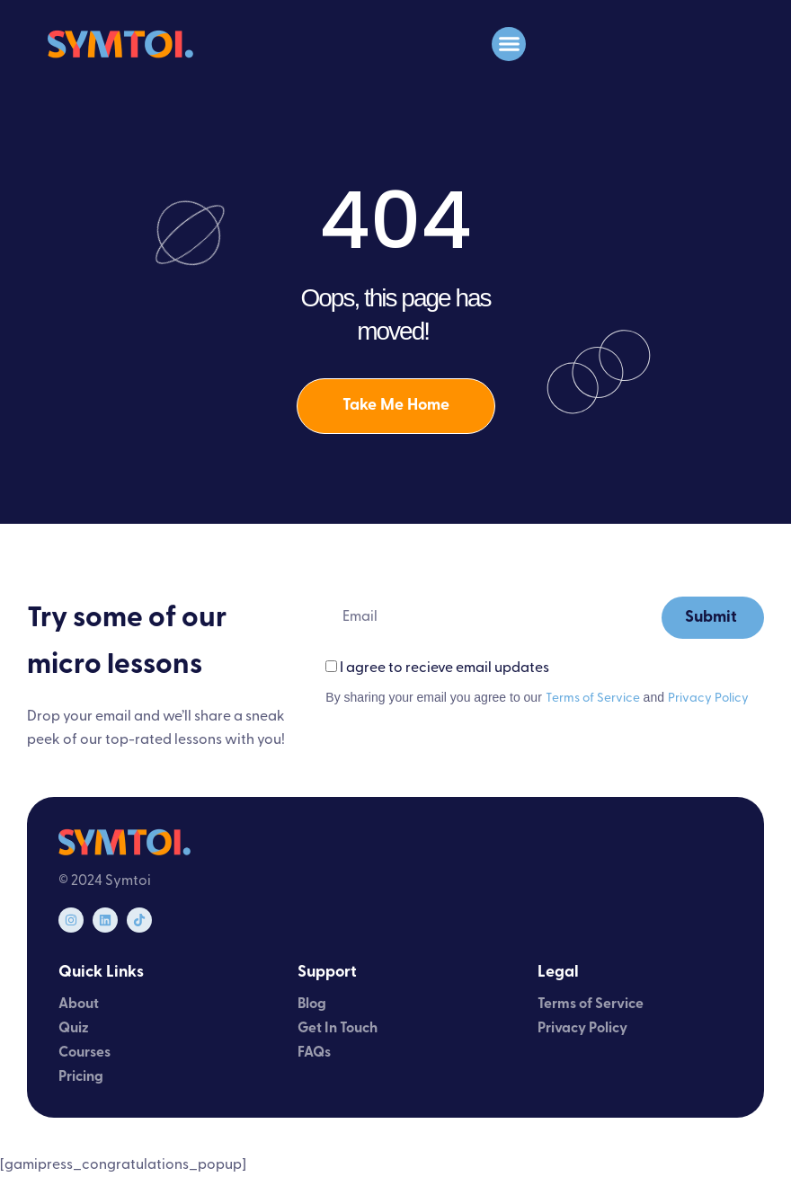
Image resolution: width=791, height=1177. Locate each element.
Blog (312, 1004)
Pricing (80, 1077)
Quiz (73, 1029)
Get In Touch (338, 1029)
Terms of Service (593, 698)
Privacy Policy (708, 698)
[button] (509, 44)
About (78, 1004)
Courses (84, 1053)
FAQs (314, 1053)
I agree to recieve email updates (444, 669)
